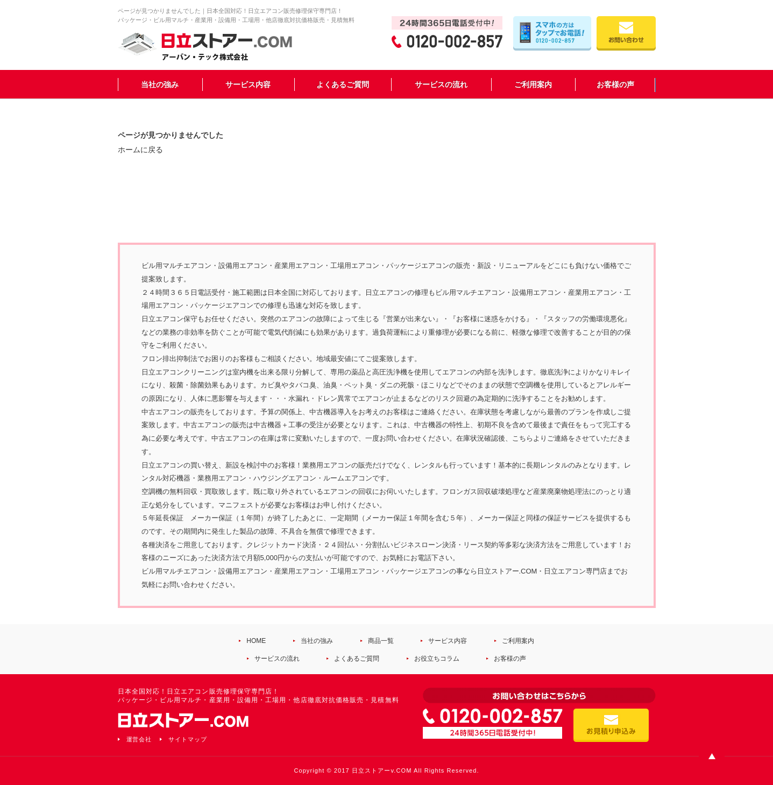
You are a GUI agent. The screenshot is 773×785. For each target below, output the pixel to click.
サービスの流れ (441, 84)
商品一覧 (381, 641)
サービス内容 (248, 84)
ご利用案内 (533, 84)
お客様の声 (615, 84)
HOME (256, 641)
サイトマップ (187, 739)
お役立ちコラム (436, 658)
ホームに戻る (140, 149)
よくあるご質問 (342, 84)
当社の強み (160, 84)
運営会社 (139, 739)
